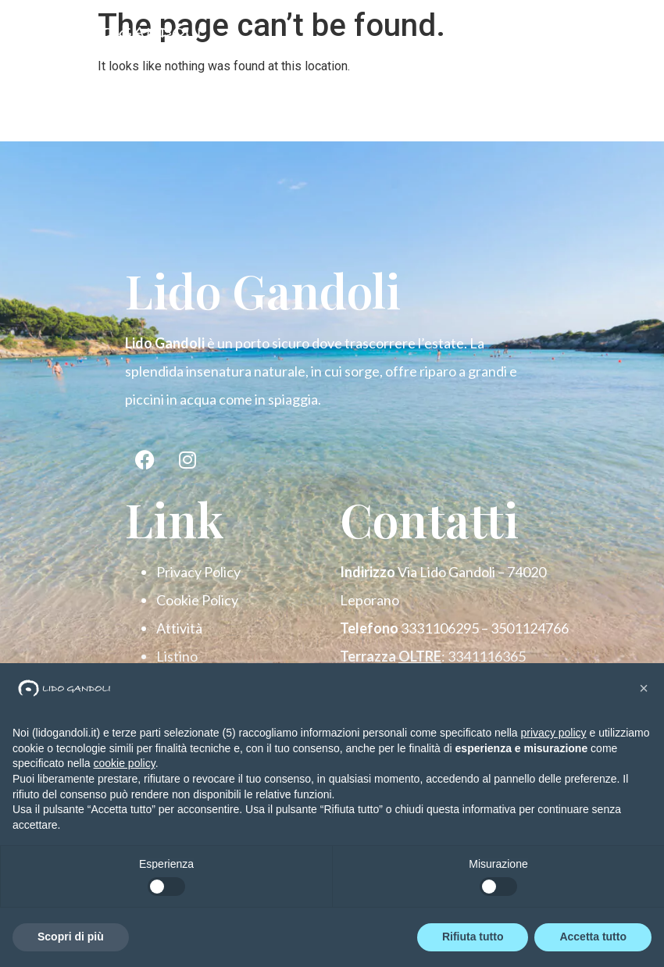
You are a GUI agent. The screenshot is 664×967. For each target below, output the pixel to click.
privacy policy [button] (554, 732)
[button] (643, 688)
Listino (177, 656)
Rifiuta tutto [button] (473, 936)
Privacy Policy (198, 571)
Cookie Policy (197, 599)
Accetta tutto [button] (593, 936)
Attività (179, 628)
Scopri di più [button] (70, 936)
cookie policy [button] (124, 763)
